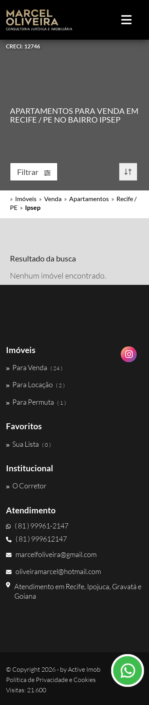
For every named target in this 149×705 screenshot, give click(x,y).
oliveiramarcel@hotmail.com (53, 571)
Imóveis (26, 198)
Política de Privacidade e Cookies (51, 680)
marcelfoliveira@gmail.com (51, 554)
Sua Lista (28, 444)
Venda (53, 198)
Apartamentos (89, 198)
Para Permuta (36, 402)
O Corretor (26, 485)
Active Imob (84, 669)
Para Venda (34, 367)
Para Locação (35, 384)
